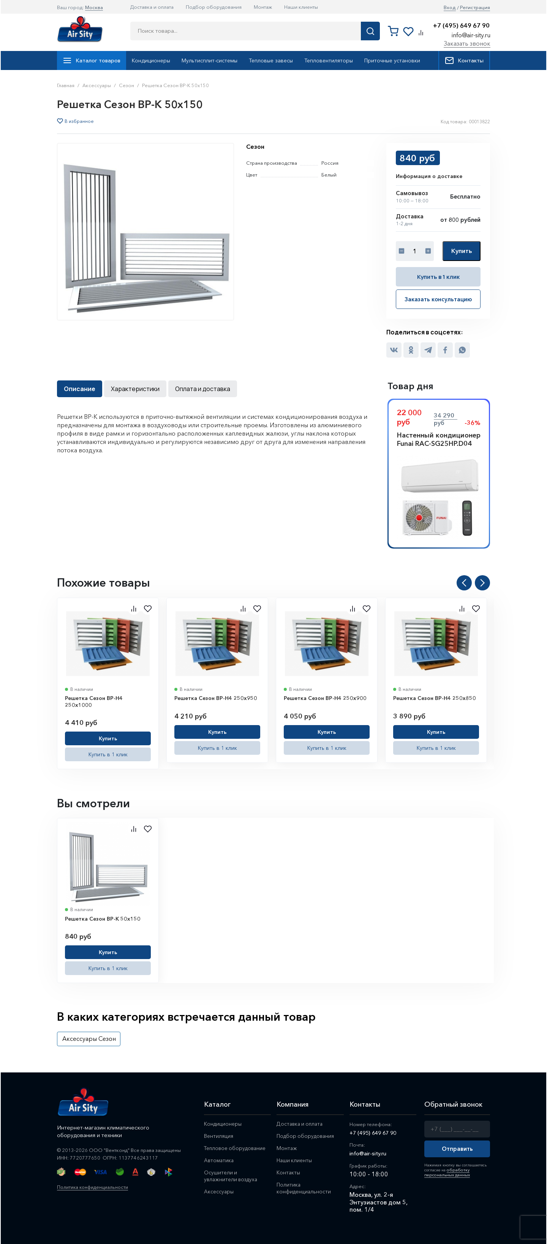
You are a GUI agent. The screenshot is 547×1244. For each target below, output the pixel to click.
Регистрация (475, 7)
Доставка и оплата (152, 7)
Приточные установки (392, 60)
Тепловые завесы (271, 60)
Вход (450, 7)
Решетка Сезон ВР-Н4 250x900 (325, 697)
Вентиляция (219, 1135)
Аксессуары (220, 1192)
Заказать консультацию (438, 298)
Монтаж (263, 7)
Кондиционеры (151, 60)
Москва (94, 7)
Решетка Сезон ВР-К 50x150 (103, 918)
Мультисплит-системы (209, 60)
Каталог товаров (91, 60)
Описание (79, 388)
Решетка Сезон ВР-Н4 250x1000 (94, 700)
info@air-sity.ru (471, 35)
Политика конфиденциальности (95, 1186)
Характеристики (135, 388)
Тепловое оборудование (237, 1148)
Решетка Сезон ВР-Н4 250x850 (434, 697)
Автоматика (220, 1160)
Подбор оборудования (214, 7)
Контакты (464, 60)
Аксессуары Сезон (89, 1038)
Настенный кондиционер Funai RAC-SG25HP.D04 (439, 438)
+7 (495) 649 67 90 (461, 25)
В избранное (79, 121)
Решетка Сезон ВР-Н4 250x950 (215, 697)
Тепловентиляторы (328, 60)
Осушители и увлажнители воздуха (232, 1176)
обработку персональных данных (444, 1171)
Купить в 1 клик (438, 276)
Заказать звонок (467, 43)
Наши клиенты (301, 7)
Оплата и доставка (202, 388)
